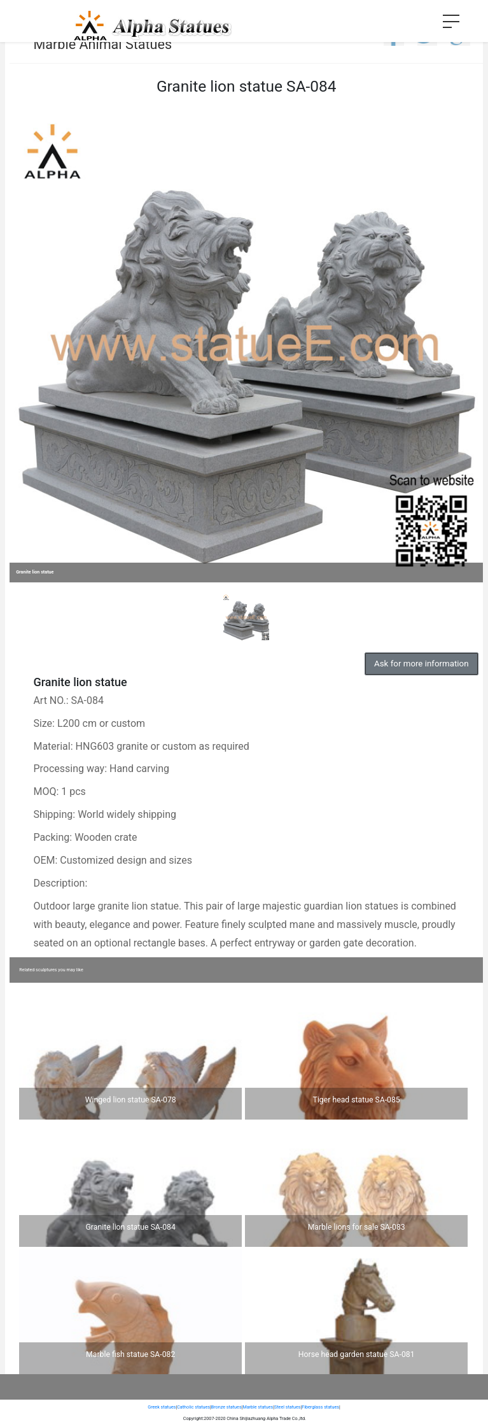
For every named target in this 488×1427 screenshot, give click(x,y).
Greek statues (162, 1407)
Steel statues (287, 1407)
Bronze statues (226, 1407)
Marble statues (257, 1407)
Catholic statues (193, 1407)
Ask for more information (421, 663)
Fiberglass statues (320, 1407)
